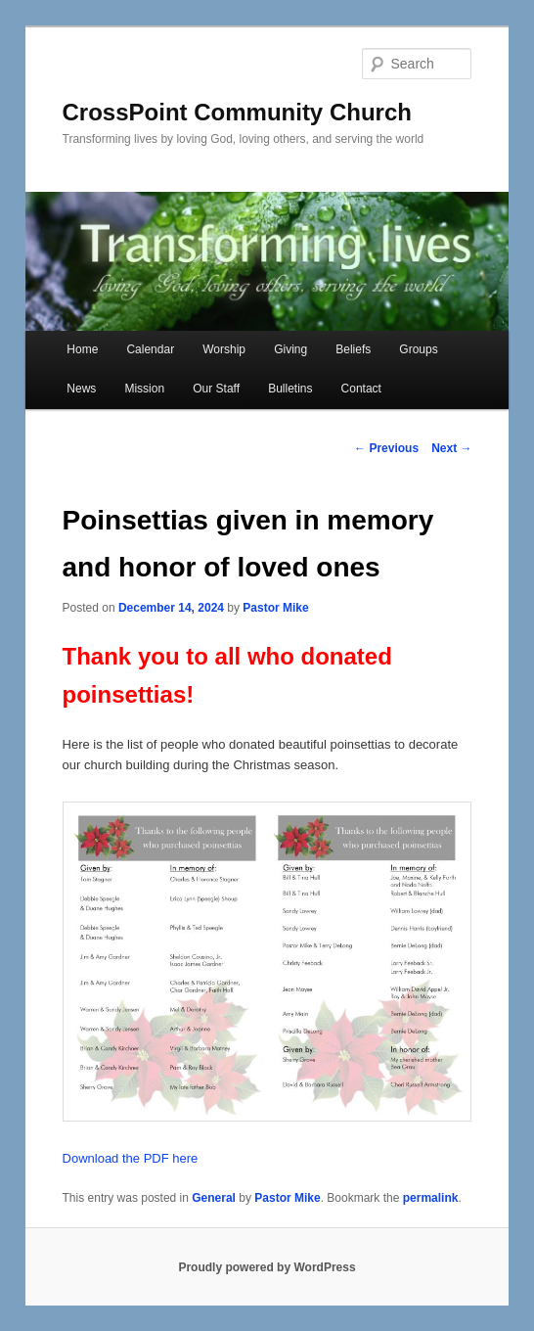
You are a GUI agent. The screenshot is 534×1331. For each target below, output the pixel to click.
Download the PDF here (131, 1158)
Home (82, 349)
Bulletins (290, 388)
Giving (290, 349)
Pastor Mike (275, 608)
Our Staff (216, 388)
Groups (418, 349)
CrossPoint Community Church (237, 112)
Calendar (150, 349)
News (81, 388)
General (214, 1198)
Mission (144, 388)
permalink (431, 1198)
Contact (361, 388)
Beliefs (353, 349)
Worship (223, 349)
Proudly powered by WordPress (266, 1267)
